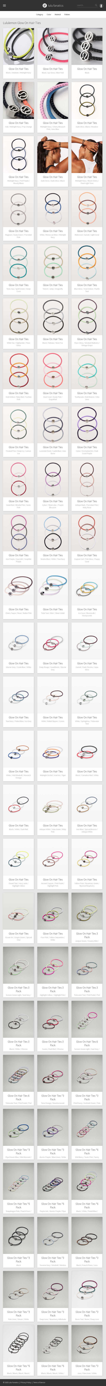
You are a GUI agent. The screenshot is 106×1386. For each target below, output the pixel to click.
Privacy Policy (26, 1382)
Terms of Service (39, 1382)
